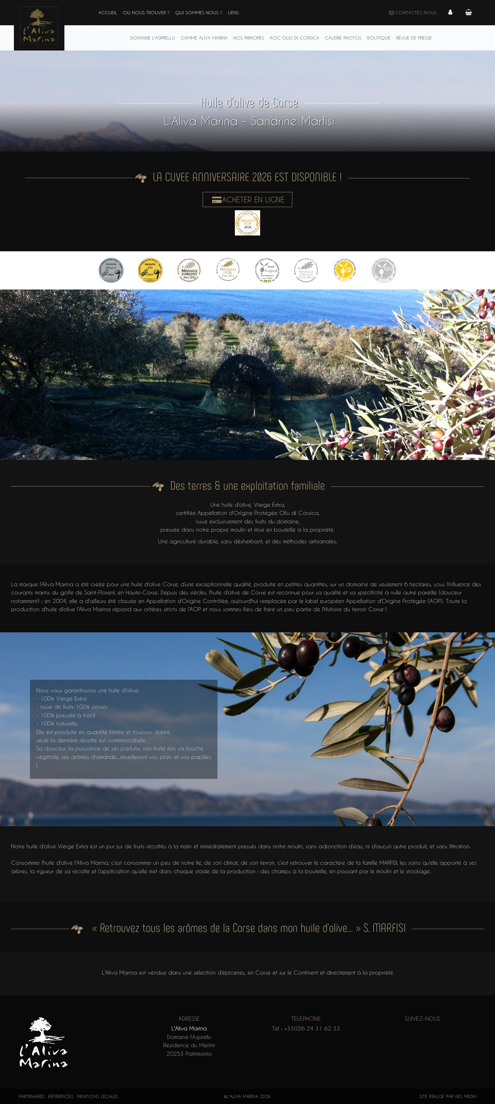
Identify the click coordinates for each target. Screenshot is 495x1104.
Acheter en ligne (247, 199)
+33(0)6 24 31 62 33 (312, 1028)
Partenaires (32, 1096)
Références (61, 1096)
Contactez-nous (412, 12)
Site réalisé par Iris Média (448, 1096)
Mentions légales (97, 1096)
